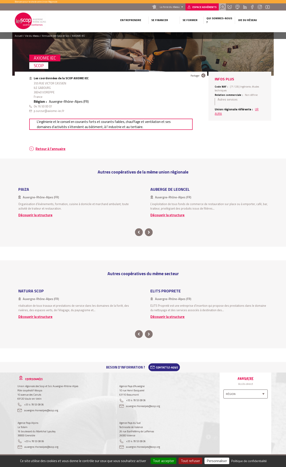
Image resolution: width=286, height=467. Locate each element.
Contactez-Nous (167, 367)
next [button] (149, 232)
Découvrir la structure (35, 215)
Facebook (252, 7)
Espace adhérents (204, 7)
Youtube (267, 7)
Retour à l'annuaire (50, 148)
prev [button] (139, 232)
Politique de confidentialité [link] (249, 460)
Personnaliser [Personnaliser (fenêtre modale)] (217, 460)
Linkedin (245, 7)
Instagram (259, 7)
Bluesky (229, 7)
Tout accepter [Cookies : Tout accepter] (163, 460)
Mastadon (237, 7)
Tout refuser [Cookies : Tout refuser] (190, 460)
